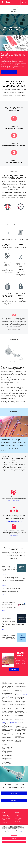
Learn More (14, 793)
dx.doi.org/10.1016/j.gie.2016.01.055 (9, 722)
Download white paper (9, 72)
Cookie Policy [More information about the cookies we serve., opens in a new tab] (21, 831)
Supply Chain (17, 819)
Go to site (4, 574)
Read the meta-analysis (13, 500)
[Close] (26, 826)
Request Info (14, 800)
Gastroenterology (14, 7)
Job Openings (17, 821)
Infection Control (18, 816)
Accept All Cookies (14, 841)
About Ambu (4, 822)
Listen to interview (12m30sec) (13, 521)
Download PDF (13, 535)
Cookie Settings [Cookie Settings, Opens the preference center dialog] (14, 835)
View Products (17, 814)
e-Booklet (13, 669)
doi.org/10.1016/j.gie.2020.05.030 (8, 696)
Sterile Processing (18, 818)
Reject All (14, 838)
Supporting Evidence (19, 815)
